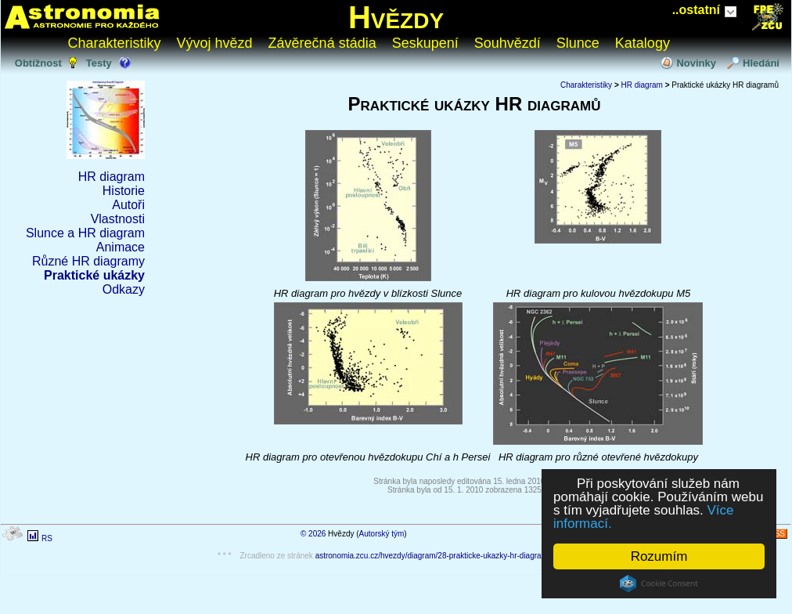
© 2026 (313, 533)
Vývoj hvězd (215, 43)
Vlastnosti (118, 219)
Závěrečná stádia (322, 43)
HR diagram (111, 176)
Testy (99, 63)
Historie (124, 190)
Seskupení (425, 43)
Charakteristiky (114, 43)
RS (46, 538)
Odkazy (124, 289)
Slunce (577, 43)
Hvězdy (396, 17)
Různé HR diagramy (88, 261)
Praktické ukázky (94, 275)
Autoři (128, 204)
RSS (777, 533)
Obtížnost (38, 63)
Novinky (696, 63)
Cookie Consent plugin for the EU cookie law (659, 583)
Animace (120, 247)
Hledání (761, 63)
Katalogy (642, 43)
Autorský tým (382, 533)
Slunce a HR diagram (85, 233)
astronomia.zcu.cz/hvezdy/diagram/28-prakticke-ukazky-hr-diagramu (434, 555)
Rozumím (659, 556)
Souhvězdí (507, 43)
